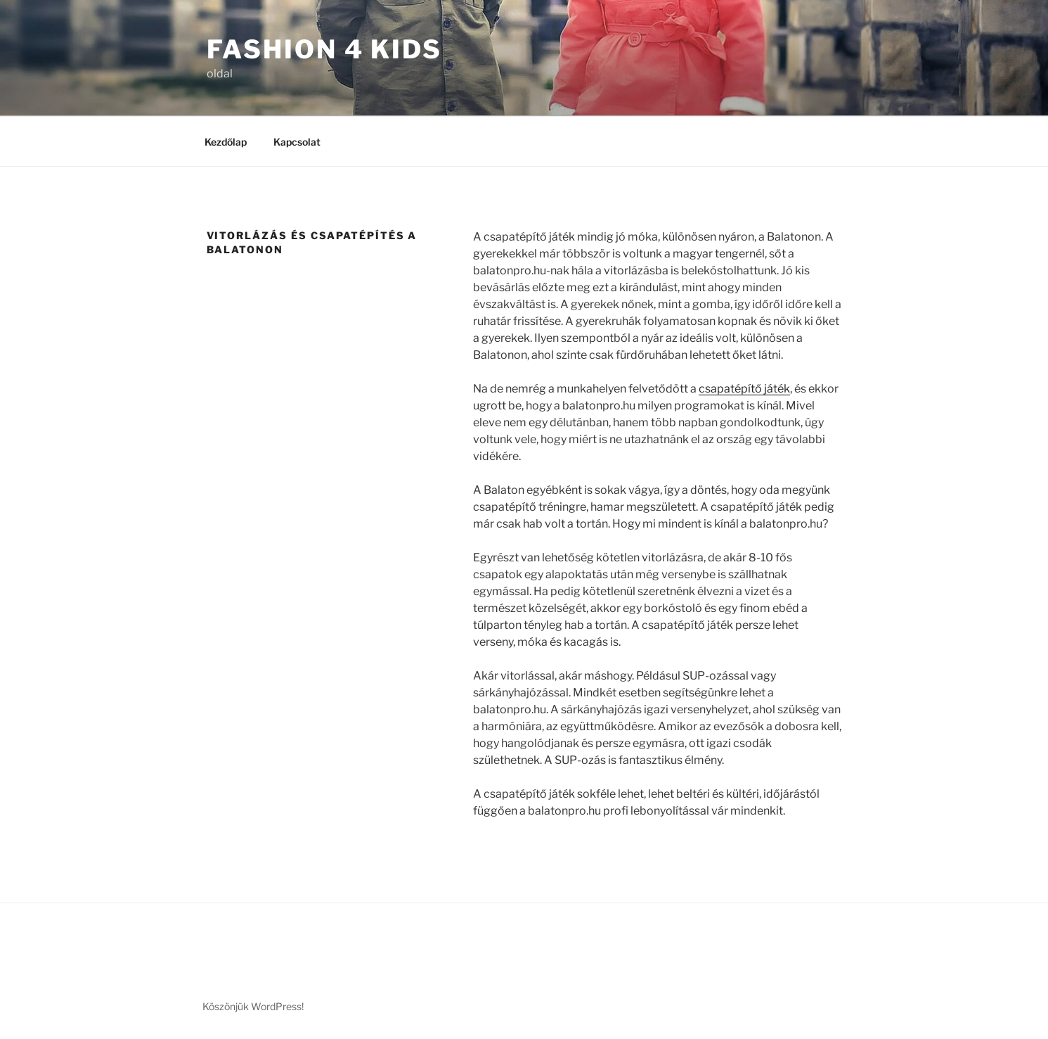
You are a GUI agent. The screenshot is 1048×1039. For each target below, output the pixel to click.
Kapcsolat (297, 142)
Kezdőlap (226, 142)
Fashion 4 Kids (324, 49)
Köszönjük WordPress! (253, 1006)
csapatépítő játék (744, 388)
